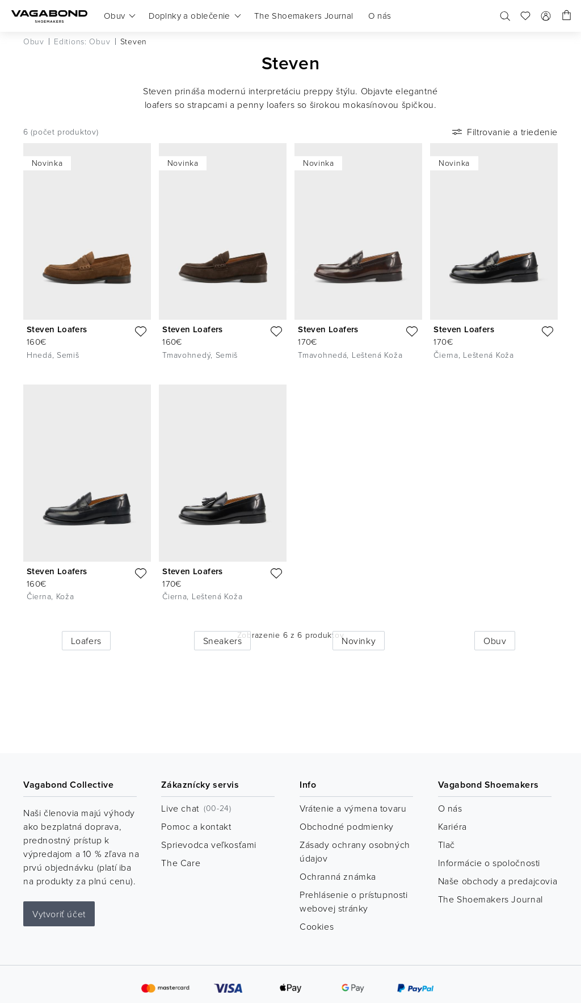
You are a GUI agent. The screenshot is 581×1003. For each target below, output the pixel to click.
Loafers (86, 640)
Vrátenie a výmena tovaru (353, 808)
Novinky (359, 640)
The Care (180, 862)
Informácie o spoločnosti (489, 862)
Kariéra (452, 826)
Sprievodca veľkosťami (208, 844)
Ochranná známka (338, 876)
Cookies (317, 926)
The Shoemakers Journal (490, 899)
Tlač (446, 844)
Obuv (494, 640)
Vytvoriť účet (59, 914)
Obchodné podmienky (347, 826)
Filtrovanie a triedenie (504, 132)
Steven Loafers (57, 329)
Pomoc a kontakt (196, 826)
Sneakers (222, 640)
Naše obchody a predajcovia (498, 881)
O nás (450, 808)
